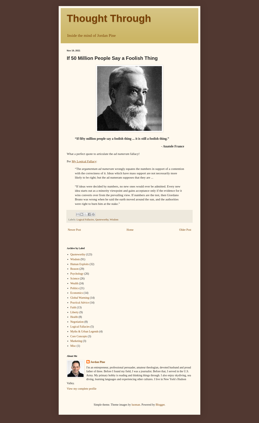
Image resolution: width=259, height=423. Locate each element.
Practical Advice (79, 302)
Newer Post (74, 229)
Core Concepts (78, 336)
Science (74, 278)
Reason (74, 268)
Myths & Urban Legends (84, 331)
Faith (73, 307)
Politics (74, 288)
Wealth (74, 283)
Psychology (77, 273)
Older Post (185, 229)
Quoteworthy (102, 219)
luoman (136, 404)
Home (130, 229)
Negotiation (77, 321)
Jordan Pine (97, 362)
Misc (73, 345)
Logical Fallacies (85, 219)
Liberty (74, 312)
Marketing (76, 341)
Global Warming (79, 297)
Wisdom (114, 219)
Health (74, 316)
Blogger (160, 404)
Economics (76, 292)
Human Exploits (79, 264)
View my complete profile (82, 388)
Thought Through (109, 18)
